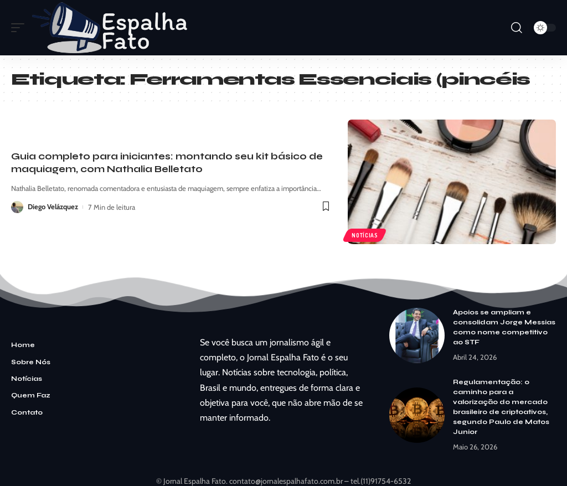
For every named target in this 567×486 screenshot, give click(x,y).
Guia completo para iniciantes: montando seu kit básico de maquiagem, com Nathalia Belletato (167, 162)
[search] (516, 27)
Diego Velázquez (53, 207)
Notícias (365, 234)
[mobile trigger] (20, 27)
